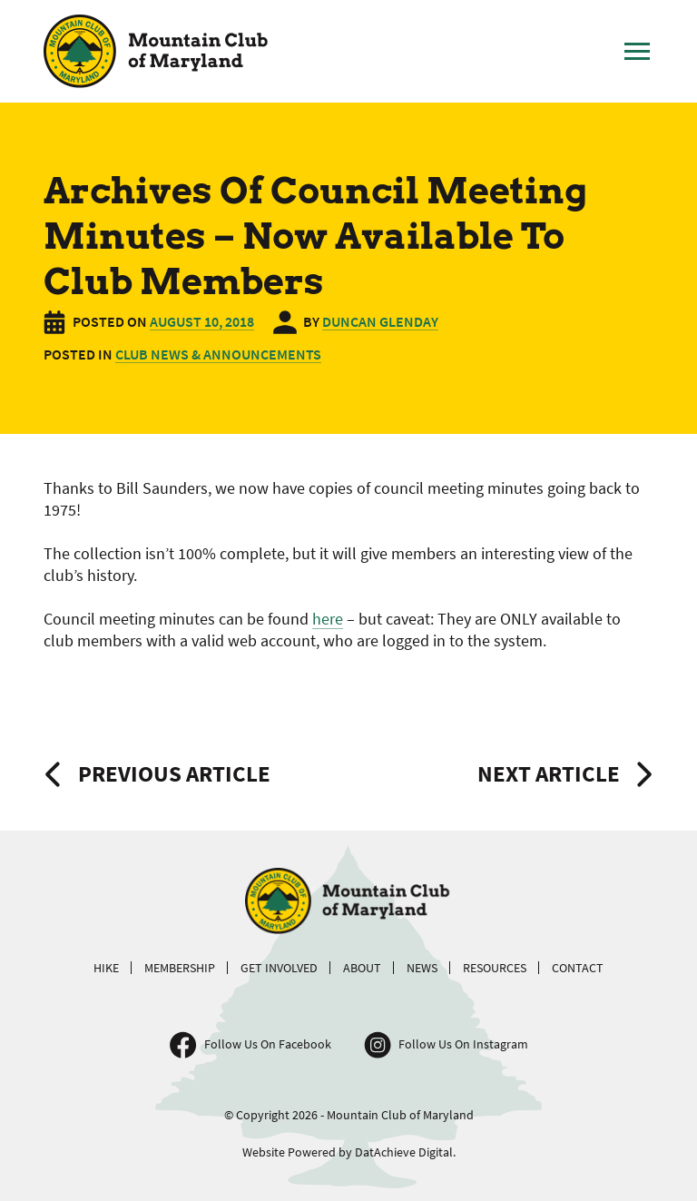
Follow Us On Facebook (267, 1044)
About (362, 968)
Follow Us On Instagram (463, 1044)
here (327, 618)
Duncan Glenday (380, 321)
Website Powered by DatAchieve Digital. (349, 1152)
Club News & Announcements (218, 354)
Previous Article (174, 773)
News (422, 968)
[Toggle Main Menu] (637, 51)
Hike (106, 968)
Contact (578, 968)
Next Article (548, 773)
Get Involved (279, 968)
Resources (494, 968)
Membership (179, 968)
